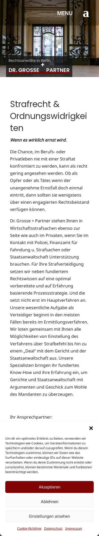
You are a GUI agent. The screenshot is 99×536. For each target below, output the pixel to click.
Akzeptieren (49, 487)
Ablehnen (49, 501)
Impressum (73, 528)
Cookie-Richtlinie (29, 528)
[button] (91, 428)
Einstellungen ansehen (49, 516)
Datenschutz (53, 528)
